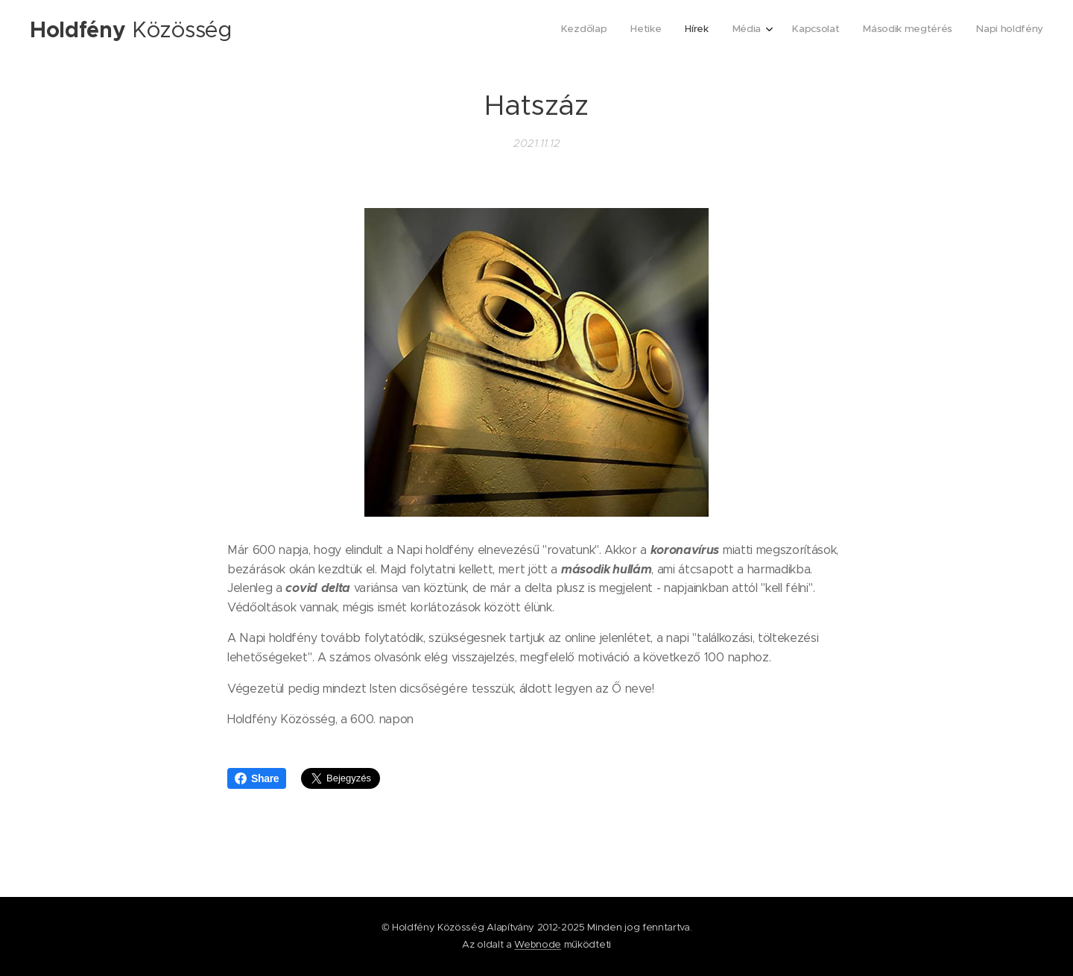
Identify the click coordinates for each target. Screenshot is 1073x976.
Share (257, 778)
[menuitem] (897, 30)
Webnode (537, 944)
